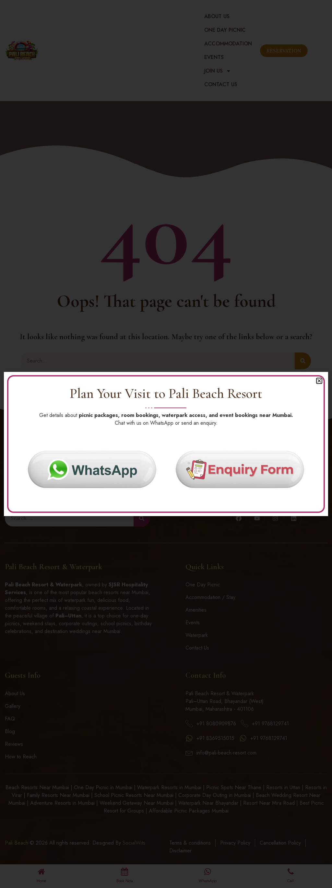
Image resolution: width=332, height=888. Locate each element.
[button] (319, 380)
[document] (166, 444)
